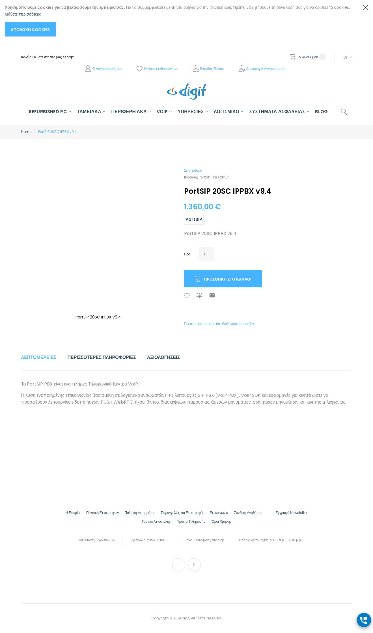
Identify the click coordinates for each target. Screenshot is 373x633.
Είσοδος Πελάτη (212, 68)
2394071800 (157, 540)
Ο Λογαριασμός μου (107, 68)
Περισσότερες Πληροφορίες (101, 357)
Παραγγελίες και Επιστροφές (182, 512)
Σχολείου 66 (105, 540)
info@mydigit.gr (210, 540)
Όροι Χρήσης (221, 521)
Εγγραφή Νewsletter (291, 512)
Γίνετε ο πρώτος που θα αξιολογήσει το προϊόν (219, 323)
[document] (181, 20)
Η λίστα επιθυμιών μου (161, 68)
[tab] (39, 357)
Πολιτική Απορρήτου (139, 512)
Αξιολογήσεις (163, 357)
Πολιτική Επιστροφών (102, 512)
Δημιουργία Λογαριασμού (265, 68)
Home (26, 131)
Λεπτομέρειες (39, 357)
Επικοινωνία (219, 512)
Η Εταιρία (73, 512)
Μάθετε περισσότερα (23, 14)
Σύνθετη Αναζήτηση (248, 512)
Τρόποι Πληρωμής (191, 521)
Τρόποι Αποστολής (156, 521)
